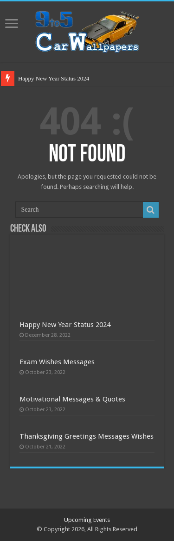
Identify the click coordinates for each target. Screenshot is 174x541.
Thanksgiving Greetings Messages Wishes (86, 436)
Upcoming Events (87, 519)
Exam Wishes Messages (57, 362)
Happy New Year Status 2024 (53, 78)
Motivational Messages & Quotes (72, 399)
